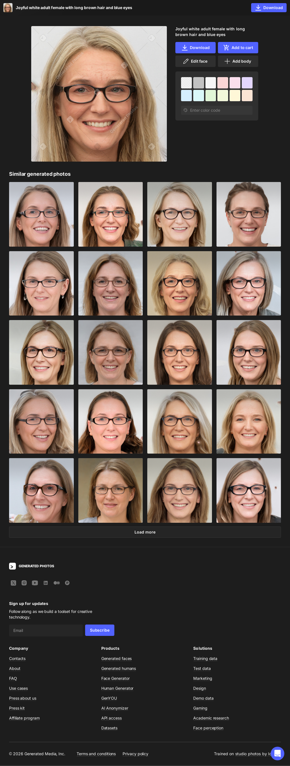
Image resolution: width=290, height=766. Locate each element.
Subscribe (100, 631)
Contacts (17, 659)
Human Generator (117, 689)
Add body (237, 61)
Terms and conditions (96, 754)
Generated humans (118, 669)
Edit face (194, 61)
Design (199, 689)
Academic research (211, 718)
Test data (202, 669)
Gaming (200, 708)
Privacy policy (135, 754)
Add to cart (238, 47)
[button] (277, 753)
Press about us (22, 699)
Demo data (203, 699)
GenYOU (109, 699)
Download (195, 47)
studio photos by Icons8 (258, 754)
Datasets (109, 728)
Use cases (18, 689)
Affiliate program (24, 718)
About (14, 669)
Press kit (17, 708)
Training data (205, 659)
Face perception (208, 728)
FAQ (13, 679)
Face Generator (115, 679)
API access (111, 718)
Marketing (202, 679)
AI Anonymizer (114, 708)
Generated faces (116, 659)
